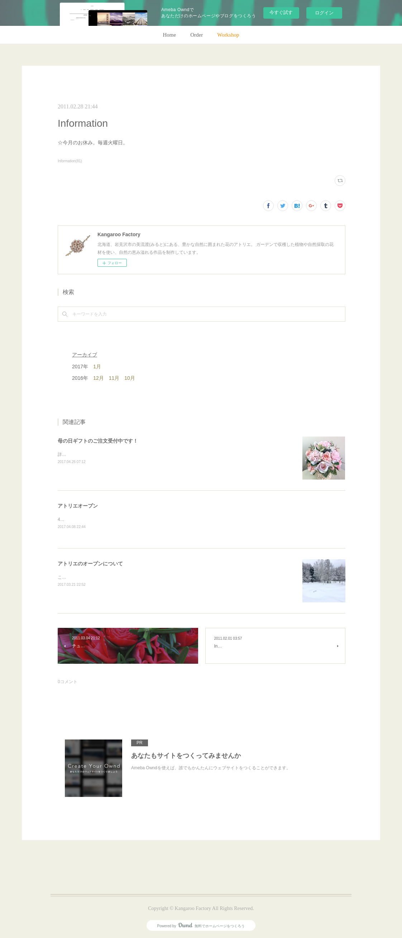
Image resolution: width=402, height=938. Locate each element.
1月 (97, 366)
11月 (114, 378)
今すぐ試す (281, 12)
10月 (129, 378)
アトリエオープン (78, 506)
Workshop (228, 35)
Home (169, 35)
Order (196, 35)
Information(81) (70, 161)
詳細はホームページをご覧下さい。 (92, 454)
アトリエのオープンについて (90, 563)
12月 (98, 378)
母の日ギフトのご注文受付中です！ (98, 441)
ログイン (324, 12)
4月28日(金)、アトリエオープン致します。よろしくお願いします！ (123, 519)
